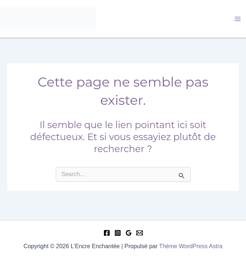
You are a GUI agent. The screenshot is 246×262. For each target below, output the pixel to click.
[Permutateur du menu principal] (238, 19)
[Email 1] (139, 233)
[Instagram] (117, 233)
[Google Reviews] (128, 233)
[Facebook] (107, 233)
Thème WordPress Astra (190, 246)
